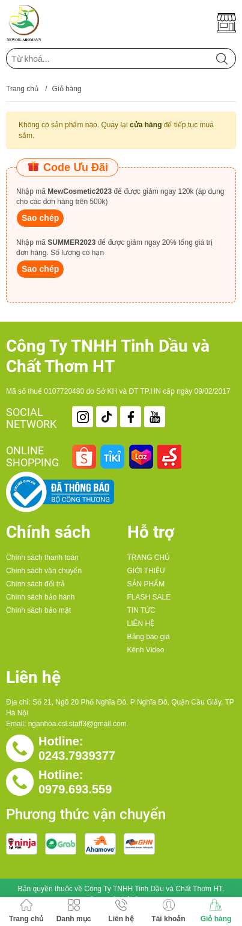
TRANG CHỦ (149, 557)
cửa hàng (146, 125)
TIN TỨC (141, 610)
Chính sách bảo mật (38, 610)
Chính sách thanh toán (42, 557)
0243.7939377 (76, 755)
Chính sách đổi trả (35, 584)
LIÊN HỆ (141, 623)
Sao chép (40, 218)
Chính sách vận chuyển (44, 571)
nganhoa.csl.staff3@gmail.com (77, 724)
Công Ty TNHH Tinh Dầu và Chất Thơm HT (153, 889)
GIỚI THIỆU (146, 571)
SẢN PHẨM (146, 584)
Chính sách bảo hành (40, 597)
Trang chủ (22, 89)
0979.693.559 (75, 789)
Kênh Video (146, 650)
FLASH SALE (149, 597)
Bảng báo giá (148, 637)
